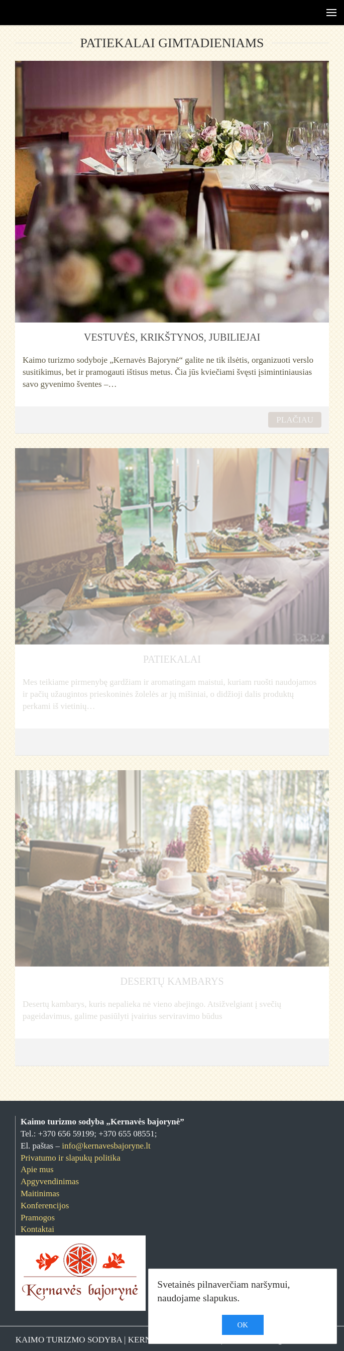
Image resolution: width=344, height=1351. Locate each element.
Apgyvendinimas (50, 1181)
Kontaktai (37, 1229)
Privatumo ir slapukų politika (71, 1158)
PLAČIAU (294, 420)
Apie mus (37, 1169)
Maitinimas (40, 1193)
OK (243, 1325)
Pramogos (38, 1217)
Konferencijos (45, 1205)
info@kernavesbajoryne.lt (106, 1146)
